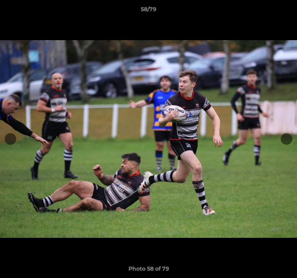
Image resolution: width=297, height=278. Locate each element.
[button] (287, 11)
